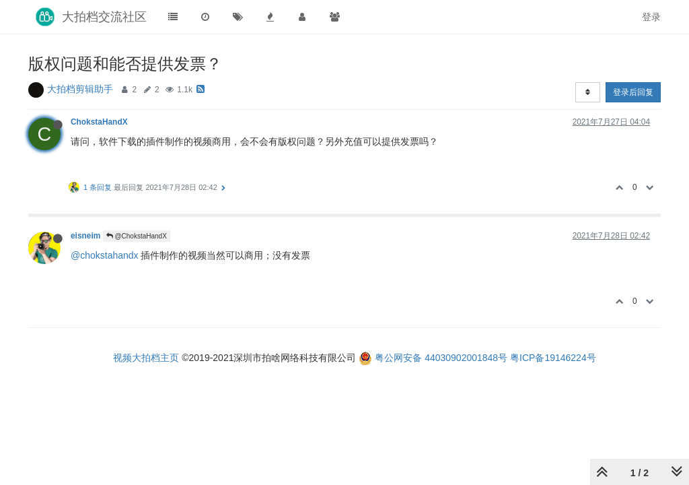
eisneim (85, 235)
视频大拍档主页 (146, 357)
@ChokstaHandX (136, 236)
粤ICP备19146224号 (553, 357)
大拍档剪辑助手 (80, 89)
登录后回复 (633, 92)
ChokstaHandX (99, 122)
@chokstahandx (105, 255)
